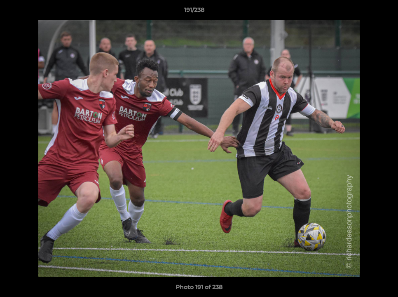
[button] (363, 12)
